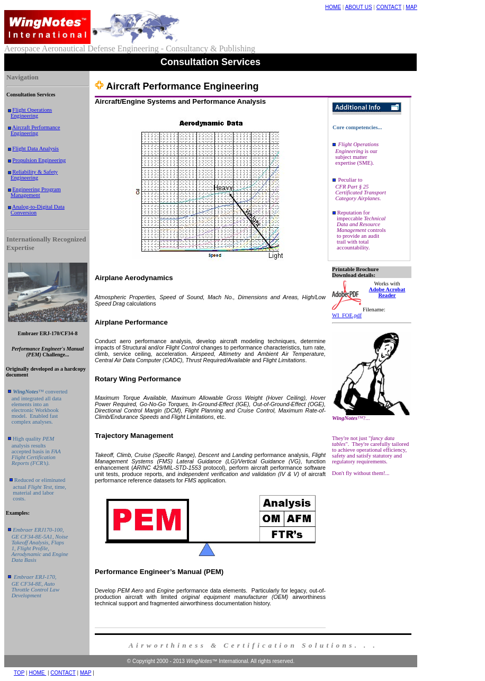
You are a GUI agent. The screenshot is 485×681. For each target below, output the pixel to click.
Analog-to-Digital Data (38, 207)
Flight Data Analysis (35, 148)
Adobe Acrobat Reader (387, 292)
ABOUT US (358, 7)
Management (25, 195)
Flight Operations (32, 110)
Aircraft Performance (36, 127)
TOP (19, 673)
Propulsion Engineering (39, 160)
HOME (333, 7)
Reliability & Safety (35, 172)
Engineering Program (36, 189)
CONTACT (388, 7)
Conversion (24, 213)
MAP (411, 7)
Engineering (24, 116)
